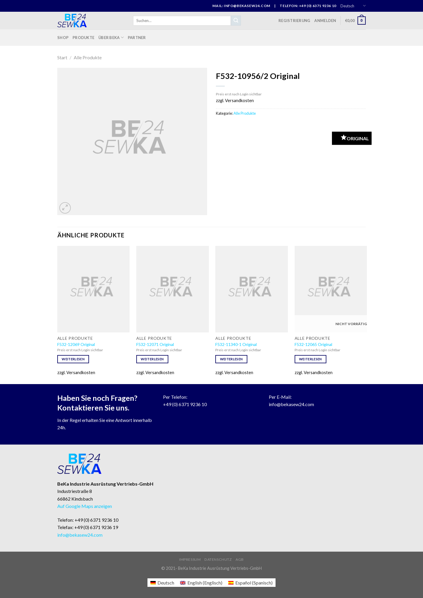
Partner (137, 37)
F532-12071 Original (155, 344)
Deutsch (353, 6)
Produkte (83, 37)
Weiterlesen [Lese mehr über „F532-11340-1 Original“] (231, 359)
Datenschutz (218, 559)
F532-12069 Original (76, 344)
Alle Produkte (88, 57)
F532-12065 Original (313, 344)
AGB (240, 559)
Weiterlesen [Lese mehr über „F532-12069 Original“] (73, 359)
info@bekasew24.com (291, 404)
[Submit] (236, 21)
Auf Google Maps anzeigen (84, 506)
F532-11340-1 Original (236, 344)
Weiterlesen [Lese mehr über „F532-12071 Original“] (152, 359)
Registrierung (294, 20)
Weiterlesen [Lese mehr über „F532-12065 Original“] (310, 359)
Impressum (190, 559)
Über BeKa (111, 37)
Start (62, 57)
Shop (62, 37)
